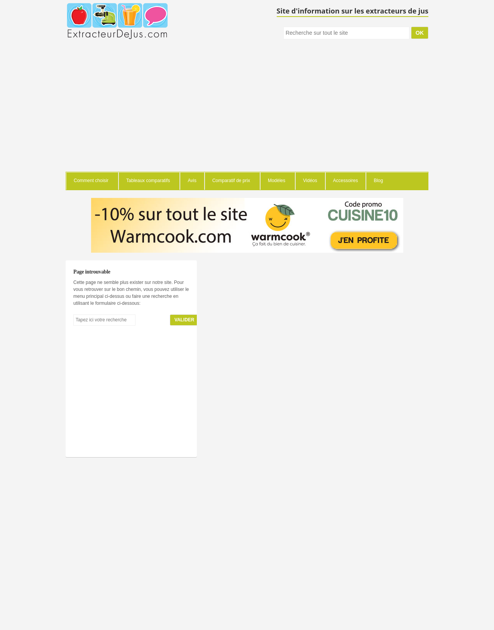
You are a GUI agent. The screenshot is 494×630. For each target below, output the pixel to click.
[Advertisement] (247, 114)
